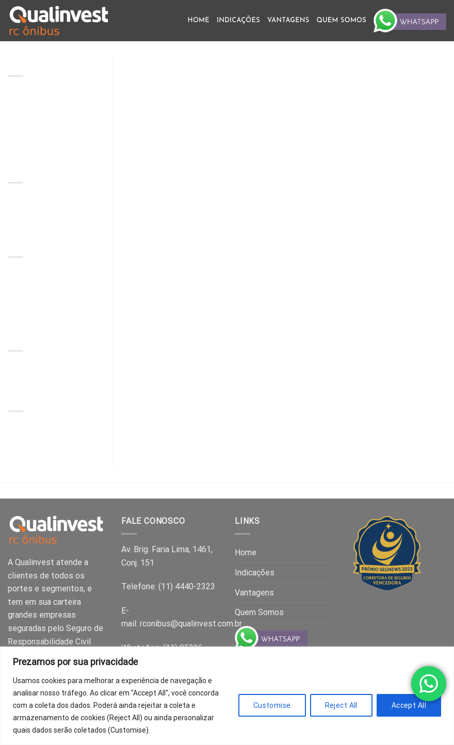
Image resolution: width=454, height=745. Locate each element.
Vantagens (288, 20)
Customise (272, 705)
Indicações (238, 20)
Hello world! (56, 202)
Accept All (409, 705)
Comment (51, 213)
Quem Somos (341, 20)
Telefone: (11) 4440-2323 (168, 586)
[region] (227, 696)
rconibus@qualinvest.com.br (191, 623)
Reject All (341, 705)
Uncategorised (34, 369)
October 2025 (33, 430)
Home (198, 20)
